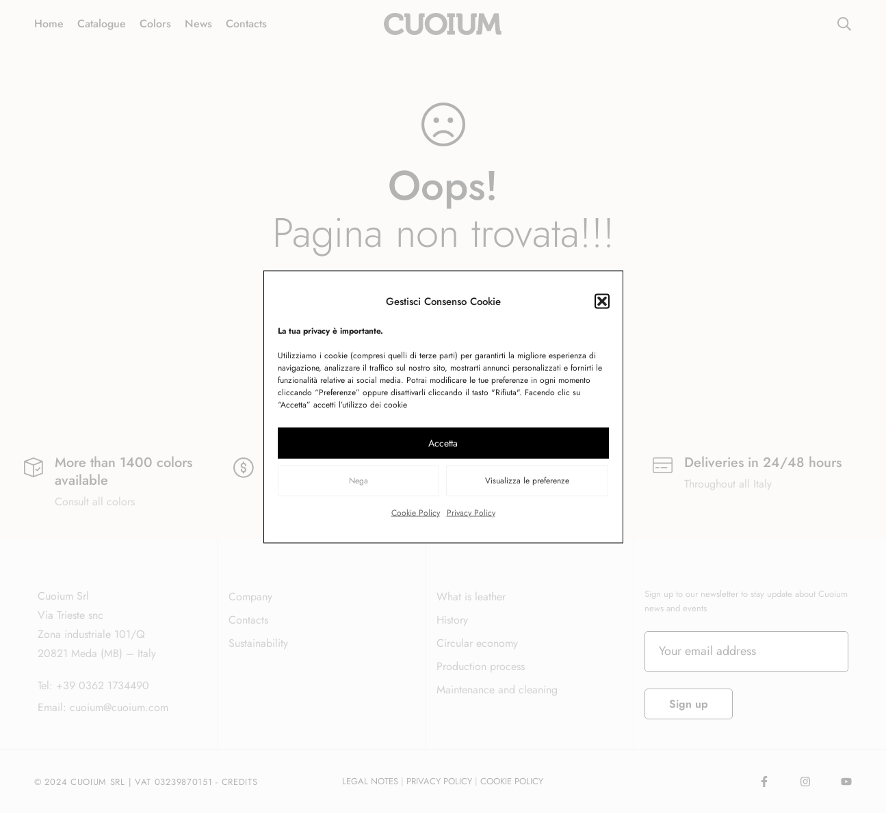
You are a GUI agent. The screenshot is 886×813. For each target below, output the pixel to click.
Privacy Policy (471, 512)
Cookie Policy (415, 512)
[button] (602, 301)
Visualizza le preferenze (527, 481)
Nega (358, 481)
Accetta (443, 443)
